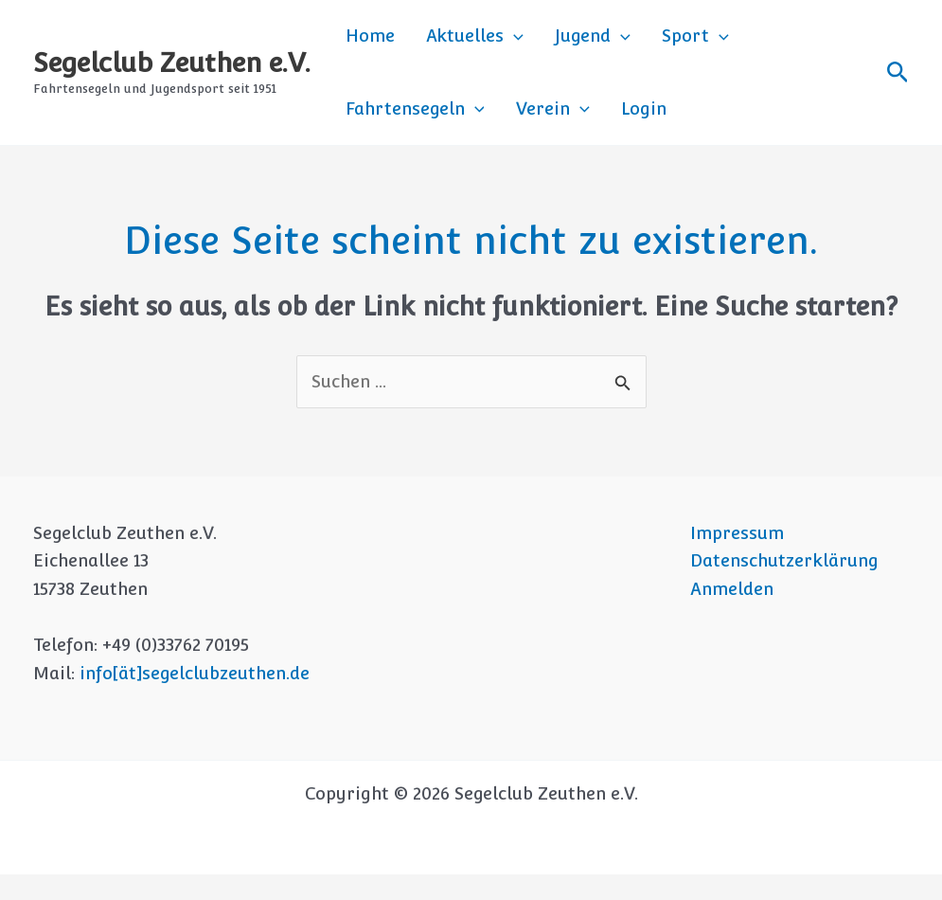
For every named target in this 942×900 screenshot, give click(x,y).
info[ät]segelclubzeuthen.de (195, 699)
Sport (651, 42)
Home (363, 42)
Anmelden (731, 614)
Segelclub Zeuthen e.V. (172, 75)
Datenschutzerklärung (784, 586)
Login (454, 127)
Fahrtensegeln (773, 42)
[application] (495, 42)
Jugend (561, 42)
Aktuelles (456, 42)
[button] (898, 85)
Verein (376, 128)
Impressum (737, 557)
